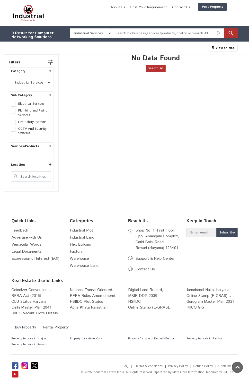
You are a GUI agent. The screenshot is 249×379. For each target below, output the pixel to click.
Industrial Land (82, 237)
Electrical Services (29, 104)
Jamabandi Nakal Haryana (208, 290)
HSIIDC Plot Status (86, 301)
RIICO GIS (195, 307)
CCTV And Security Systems (28, 131)
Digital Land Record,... (147, 290)
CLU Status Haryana (28, 301)
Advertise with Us (26, 237)
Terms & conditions (148, 366)
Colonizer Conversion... (31, 290)
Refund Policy (203, 366)
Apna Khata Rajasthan (88, 307)
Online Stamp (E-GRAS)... (209, 296)
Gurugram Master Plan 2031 (210, 301)
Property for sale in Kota (86, 338)
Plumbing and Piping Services (29, 113)
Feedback (19, 230)
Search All (155, 68)
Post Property (189, 7)
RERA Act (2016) (26, 296)
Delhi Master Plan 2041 (31, 307)
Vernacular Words (26, 244)
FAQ (124, 366)
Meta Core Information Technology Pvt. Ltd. (202, 372)
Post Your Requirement (190, 15)
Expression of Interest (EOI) (35, 258)
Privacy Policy (177, 366)
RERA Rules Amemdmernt (93, 296)
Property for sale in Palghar (205, 338)
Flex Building (80, 244)
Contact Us (223, 15)
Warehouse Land (84, 265)
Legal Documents (26, 251)
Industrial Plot (81, 230)
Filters (14, 62)
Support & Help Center (155, 258)
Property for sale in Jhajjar (28, 338)
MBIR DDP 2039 (142, 296)
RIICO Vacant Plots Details (34, 313)
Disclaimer (225, 366)
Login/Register (222, 7)
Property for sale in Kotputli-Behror (151, 338)
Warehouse (79, 258)
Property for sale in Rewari (28, 344)
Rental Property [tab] (57, 327)
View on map (225, 48)
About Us (159, 15)
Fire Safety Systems (30, 122)
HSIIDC (134, 301)
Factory (76, 251)
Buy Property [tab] (25, 327)
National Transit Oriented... (93, 290)
